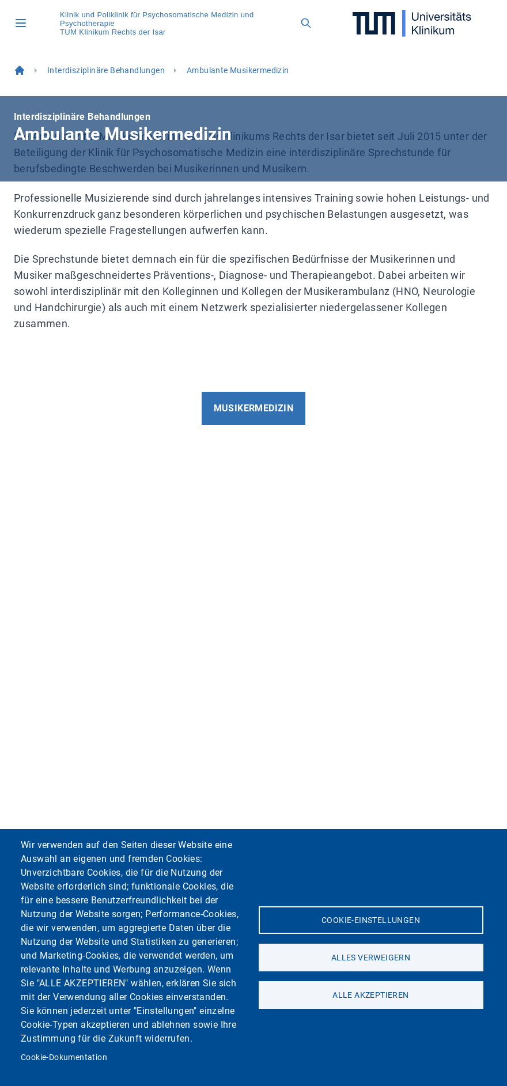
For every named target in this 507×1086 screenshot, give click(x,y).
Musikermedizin (254, 408)
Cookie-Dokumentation (64, 1057)
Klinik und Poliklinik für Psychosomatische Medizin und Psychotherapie (157, 19)
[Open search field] (306, 23)
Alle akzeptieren (370, 995)
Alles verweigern (370, 957)
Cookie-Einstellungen (370, 920)
